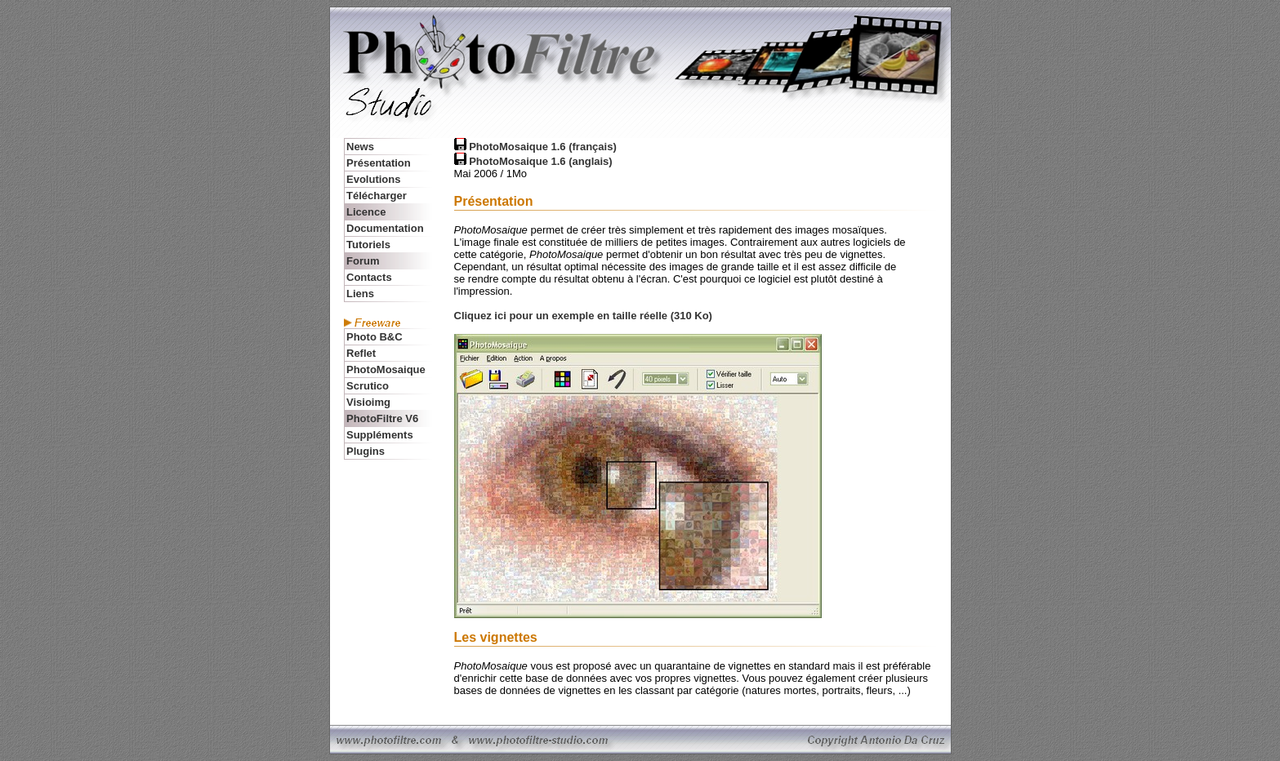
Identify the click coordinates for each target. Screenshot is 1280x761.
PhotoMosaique (386, 369)
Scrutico (367, 386)
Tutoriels (368, 244)
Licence (366, 212)
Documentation (385, 228)
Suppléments (379, 435)
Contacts (369, 277)
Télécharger (377, 195)
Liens (360, 293)
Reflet (361, 353)
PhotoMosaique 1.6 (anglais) (541, 161)
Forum (362, 261)
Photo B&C (374, 337)
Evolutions (373, 179)
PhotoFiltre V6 (382, 418)
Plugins (365, 451)
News (360, 146)
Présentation (378, 163)
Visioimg (368, 402)
